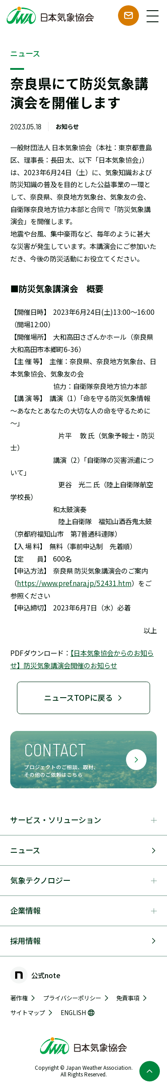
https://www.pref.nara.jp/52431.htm (74, 583)
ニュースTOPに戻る (83, 697)
